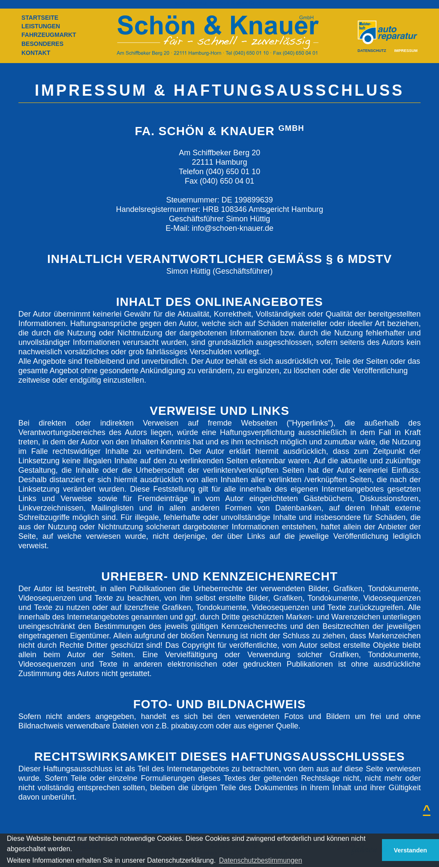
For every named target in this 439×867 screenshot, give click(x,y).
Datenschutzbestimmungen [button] (260, 860)
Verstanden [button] (410, 850)
